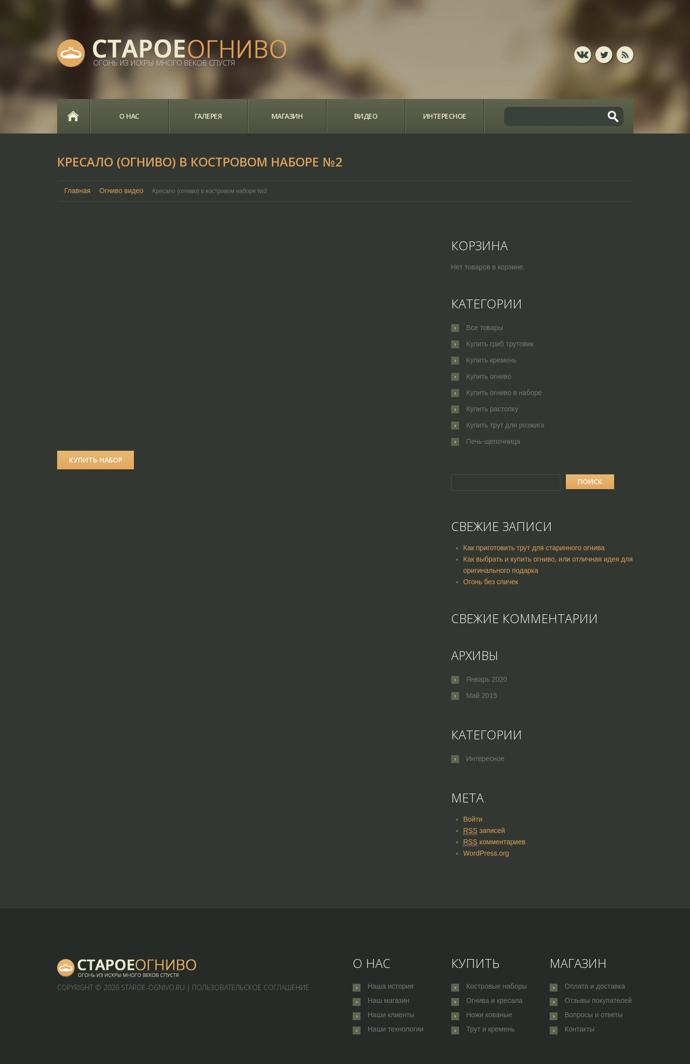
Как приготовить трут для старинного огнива (534, 548)
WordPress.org (486, 853)
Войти (473, 819)
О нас (129, 116)
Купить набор (95, 460)
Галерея (208, 116)
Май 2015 (481, 695)
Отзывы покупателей (598, 1003)
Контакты (579, 1036)
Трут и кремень (490, 1036)
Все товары (484, 328)
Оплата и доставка (595, 987)
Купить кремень (491, 360)
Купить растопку (492, 409)
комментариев (494, 842)
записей (484, 831)
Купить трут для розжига (505, 425)
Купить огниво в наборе (504, 393)
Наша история (391, 987)
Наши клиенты (391, 1020)
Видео (366, 116)
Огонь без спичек (491, 582)
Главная (73, 116)
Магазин (287, 116)
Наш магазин (389, 1003)
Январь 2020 (486, 679)
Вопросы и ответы (594, 1020)
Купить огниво (489, 376)
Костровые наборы (496, 987)
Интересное (444, 116)
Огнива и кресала (494, 1003)
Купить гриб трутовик (500, 344)
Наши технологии (396, 1036)
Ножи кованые (489, 1020)
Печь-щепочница (493, 441)
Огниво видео (121, 191)
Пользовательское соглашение (250, 987)
